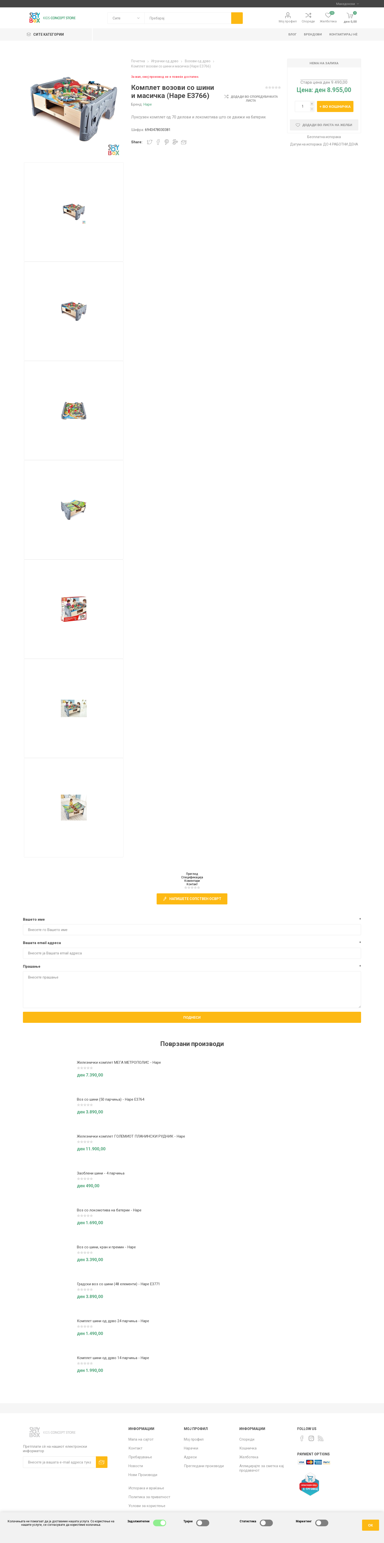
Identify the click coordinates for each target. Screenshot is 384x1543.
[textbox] (187, 18)
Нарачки (191, 1448)
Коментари (192, 881)
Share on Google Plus (175, 142)
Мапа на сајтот (141, 1439)
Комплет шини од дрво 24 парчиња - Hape (113, 1321)
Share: (136, 142)
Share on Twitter (149, 142)
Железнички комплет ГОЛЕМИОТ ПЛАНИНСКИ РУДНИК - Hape (131, 1136)
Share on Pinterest (166, 142)
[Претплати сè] (59, 1462)
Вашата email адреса (42, 943)
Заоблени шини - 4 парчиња (100, 1173)
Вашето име (34, 919)
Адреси (190, 1457)
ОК (370, 1525)
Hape (147, 104)
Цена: (305, 90)
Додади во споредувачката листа (254, 98)
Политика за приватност (149, 1497)
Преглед (192, 874)
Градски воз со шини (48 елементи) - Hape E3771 (118, 1284)
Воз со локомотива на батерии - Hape (109, 1210)
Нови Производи (142, 1475)
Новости (135, 1466)
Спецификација (192, 877)
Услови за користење (146, 1506)
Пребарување (140, 1457)
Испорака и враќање (146, 1488)
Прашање (31, 966)
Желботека (248, 1457)
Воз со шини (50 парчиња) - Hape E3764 (110, 1099)
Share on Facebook (158, 142)
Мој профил (288, 21)
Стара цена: (311, 82)
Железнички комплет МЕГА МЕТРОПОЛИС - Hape (119, 1062)
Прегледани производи (204, 1466)
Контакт (192, 884)
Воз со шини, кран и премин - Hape (106, 1247)
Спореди (308, 21)
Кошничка (248, 1448)
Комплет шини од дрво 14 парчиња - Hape (113, 1358)
